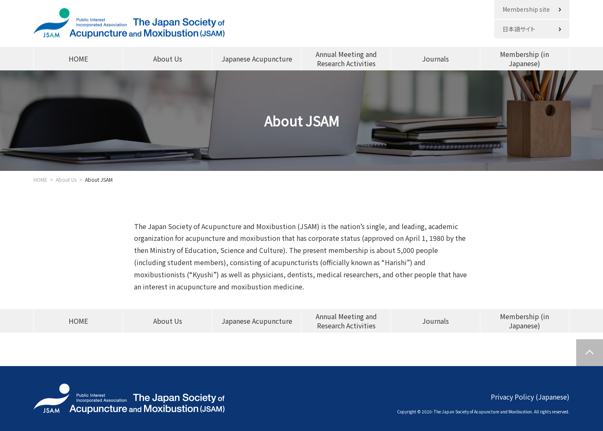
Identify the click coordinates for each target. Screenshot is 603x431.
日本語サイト (518, 29)
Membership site (526, 9)
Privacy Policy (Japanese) (530, 396)
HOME (78, 59)
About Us (167, 59)
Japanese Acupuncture (257, 59)
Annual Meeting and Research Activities (346, 58)
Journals (435, 59)
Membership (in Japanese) (524, 58)
